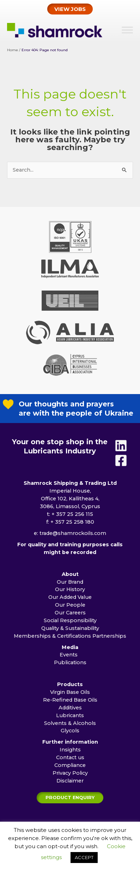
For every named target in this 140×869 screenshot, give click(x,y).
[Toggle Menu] (127, 29)
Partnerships (109, 645)
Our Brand (70, 591)
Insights (70, 759)
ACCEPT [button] (84, 857)
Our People (70, 614)
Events (70, 664)
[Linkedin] (121, 454)
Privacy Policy (70, 782)
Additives (70, 717)
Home (12, 50)
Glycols (70, 740)
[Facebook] (121, 469)
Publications (70, 671)
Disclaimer (70, 790)
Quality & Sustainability (70, 637)
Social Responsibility (70, 629)
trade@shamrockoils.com (72, 542)
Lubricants (70, 724)
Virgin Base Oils (70, 701)
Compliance (70, 774)
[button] (70, 9)
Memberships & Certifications (52, 645)
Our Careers (70, 622)
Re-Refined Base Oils (70, 709)
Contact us (70, 766)
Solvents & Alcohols (70, 732)
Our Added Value (70, 606)
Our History (70, 598)
